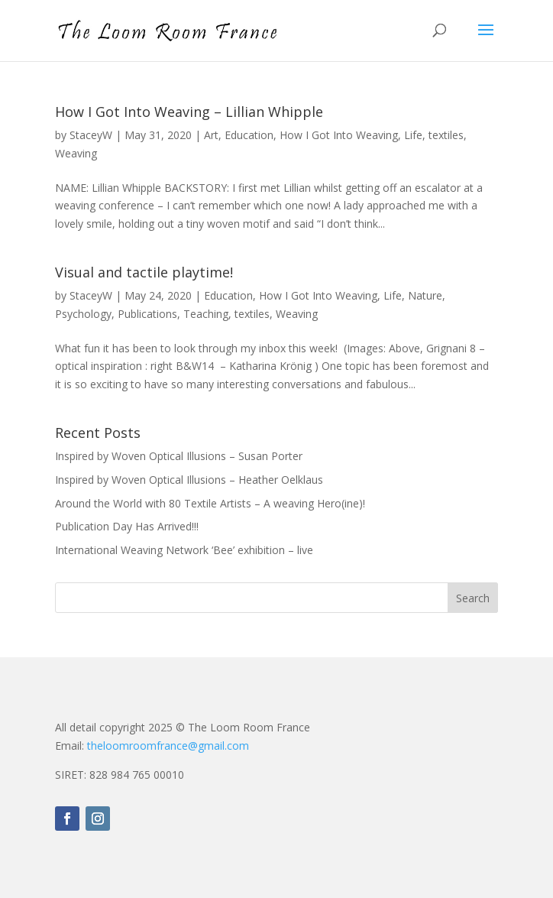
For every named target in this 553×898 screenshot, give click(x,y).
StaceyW (91, 135)
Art (211, 135)
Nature (425, 295)
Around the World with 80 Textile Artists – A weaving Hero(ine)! (210, 503)
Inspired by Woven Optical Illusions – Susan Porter (178, 456)
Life (413, 135)
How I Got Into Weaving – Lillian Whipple (189, 111)
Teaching (205, 313)
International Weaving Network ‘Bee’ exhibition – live (184, 550)
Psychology (83, 313)
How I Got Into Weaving (339, 135)
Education (249, 135)
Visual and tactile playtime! (144, 272)
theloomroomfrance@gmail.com (168, 745)
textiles (446, 135)
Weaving (76, 153)
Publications (147, 313)
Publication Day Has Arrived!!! (127, 526)
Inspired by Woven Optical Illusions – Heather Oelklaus (189, 479)
